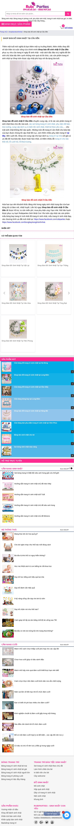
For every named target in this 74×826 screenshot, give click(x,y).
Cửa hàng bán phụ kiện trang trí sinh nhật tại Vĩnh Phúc (35, 423)
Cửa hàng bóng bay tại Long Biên (27, 399)
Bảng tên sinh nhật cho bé (24, 435)
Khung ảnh (38, 799)
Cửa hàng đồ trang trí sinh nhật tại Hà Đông (31, 363)
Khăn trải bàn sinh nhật (11, 816)
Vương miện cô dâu (9, 809)
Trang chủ (3, 32)
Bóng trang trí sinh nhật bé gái (14, 769)
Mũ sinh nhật (39, 786)
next (68, 293)
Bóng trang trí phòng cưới (12, 776)
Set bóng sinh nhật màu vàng (25, 447)
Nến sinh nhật (40, 796)
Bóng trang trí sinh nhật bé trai (14, 766)
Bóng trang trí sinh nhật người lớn (15, 772)
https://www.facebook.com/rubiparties (49, 219)
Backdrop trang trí (8, 823)
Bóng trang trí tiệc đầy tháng (13, 779)
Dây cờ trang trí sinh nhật (44, 793)
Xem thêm (63, 469)
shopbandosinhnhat (15, 32)
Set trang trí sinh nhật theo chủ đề (48, 766)
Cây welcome (39, 776)
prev (4, 293)
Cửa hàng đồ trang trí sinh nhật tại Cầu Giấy (31, 387)
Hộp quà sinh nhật (41, 789)
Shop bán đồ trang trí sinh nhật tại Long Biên (31, 375)
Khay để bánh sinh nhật (11, 813)
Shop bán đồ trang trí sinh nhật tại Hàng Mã (31, 411)
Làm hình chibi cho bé (43, 769)
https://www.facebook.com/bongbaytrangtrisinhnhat (23, 222)
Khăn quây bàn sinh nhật (11, 819)
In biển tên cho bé (41, 772)
